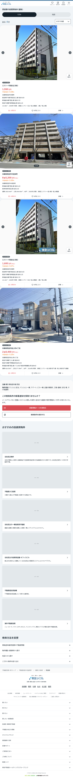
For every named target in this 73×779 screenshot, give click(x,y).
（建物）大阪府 (39, 670)
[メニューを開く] (68, 3)
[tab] (19, 14)
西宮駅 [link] (48, 670)
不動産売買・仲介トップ (9, 670)
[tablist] (36, 14)
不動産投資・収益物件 (25, 670)
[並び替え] (63, 21)
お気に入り (36, 110)
